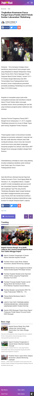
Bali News (4, 390)
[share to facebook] (5, 27)
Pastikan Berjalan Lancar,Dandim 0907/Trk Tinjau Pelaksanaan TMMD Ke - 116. (17, 291)
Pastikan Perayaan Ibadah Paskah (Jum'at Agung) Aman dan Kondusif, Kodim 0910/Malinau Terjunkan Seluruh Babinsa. (17, 284)
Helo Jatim (21, 390)
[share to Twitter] (13, 27)
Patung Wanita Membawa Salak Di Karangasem (14, 297)
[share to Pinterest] (19, 27)
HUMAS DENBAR (11, 22)
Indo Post (4, 394)
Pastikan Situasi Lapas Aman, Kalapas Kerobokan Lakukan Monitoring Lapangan (17, 262)
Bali (5, 210)
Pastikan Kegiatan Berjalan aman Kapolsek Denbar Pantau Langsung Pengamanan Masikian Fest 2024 (17, 276)
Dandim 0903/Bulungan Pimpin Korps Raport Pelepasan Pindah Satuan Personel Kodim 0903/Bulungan (18, 312)
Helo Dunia (21, 394)
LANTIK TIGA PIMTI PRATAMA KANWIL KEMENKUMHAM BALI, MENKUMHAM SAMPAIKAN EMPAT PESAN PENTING (16, 304)
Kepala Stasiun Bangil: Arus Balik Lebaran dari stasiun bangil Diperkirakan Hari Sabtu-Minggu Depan (16, 249)
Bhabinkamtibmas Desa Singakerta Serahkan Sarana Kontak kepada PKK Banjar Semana (18, 269)
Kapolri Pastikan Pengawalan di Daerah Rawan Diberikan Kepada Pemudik (16, 256)
